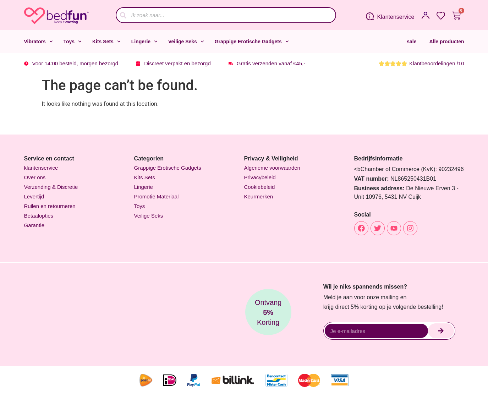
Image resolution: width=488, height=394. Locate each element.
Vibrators (38, 41)
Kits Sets (106, 41)
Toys (73, 41)
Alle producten (446, 41)
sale (411, 41)
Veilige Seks (186, 41)
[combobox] (226, 15)
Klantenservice (396, 17)
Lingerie (144, 41)
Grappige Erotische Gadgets (252, 41)
